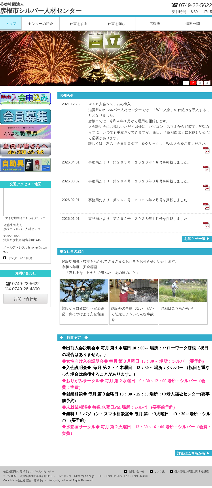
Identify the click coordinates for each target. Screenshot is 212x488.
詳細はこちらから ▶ (193, 453)
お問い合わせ (25, 299)
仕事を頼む (116, 24)
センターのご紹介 (20, 258)
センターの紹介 (40, 24)
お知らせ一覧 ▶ (197, 239)
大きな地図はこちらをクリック (25, 218)
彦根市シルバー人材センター (41, 8)
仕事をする (78, 24)
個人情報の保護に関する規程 (191, 471)
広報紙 (155, 24)
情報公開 (193, 24)
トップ (11, 24)
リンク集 (159, 471)
